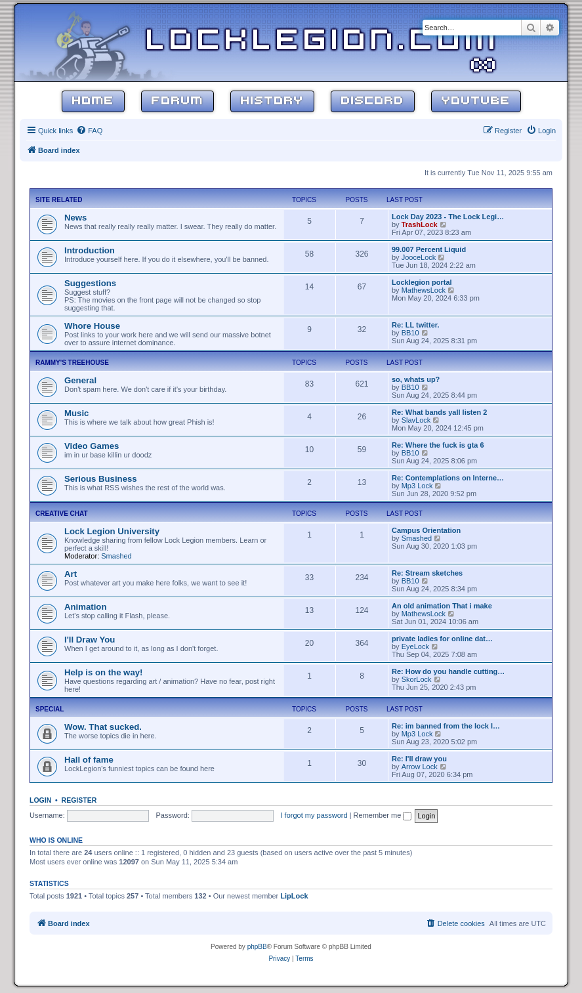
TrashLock (420, 224)
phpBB (257, 946)
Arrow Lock (420, 767)
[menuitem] (89, 130)
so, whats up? (416, 379)
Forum (177, 101)
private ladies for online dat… (442, 639)
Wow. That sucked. (103, 727)
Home (93, 101)
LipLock (294, 896)
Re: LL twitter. (416, 325)
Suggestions (90, 283)
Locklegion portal (422, 282)
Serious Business (100, 479)
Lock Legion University (111, 531)
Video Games (91, 446)
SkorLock (417, 679)
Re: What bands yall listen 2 (439, 412)
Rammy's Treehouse (72, 362)
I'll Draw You (89, 639)
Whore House (92, 326)
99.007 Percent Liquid (429, 249)
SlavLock (416, 420)
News (75, 217)
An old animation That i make (442, 606)
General (80, 380)
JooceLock (419, 257)
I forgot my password (314, 815)
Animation (85, 607)
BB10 (410, 333)
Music (76, 413)
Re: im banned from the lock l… (446, 726)
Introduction (89, 250)
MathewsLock (424, 290)
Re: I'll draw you (419, 759)
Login (40, 800)
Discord (372, 101)
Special (49, 709)
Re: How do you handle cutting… (448, 671)
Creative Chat (61, 513)
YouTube (476, 101)
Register (79, 800)
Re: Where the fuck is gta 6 (438, 445)
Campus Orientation (426, 530)
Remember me (383, 815)
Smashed (116, 556)
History (272, 101)
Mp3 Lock (417, 486)
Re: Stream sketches (427, 573)
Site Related (58, 199)
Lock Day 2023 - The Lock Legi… (448, 217)
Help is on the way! (103, 672)
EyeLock (415, 646)
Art (70, 574)
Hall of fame (89, 760)
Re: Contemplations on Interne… (448, 478)
